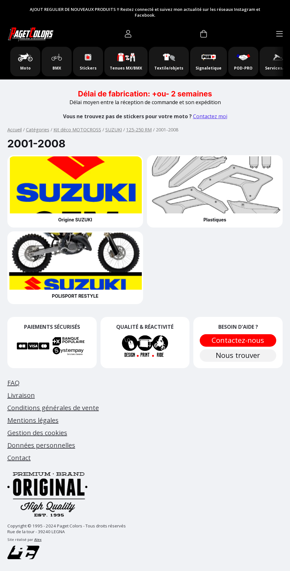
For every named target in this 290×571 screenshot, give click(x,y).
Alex (38, 539)
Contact (19, 457)
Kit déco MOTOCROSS (77, 129)
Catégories (37, 129)
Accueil (14, 129)
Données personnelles (41, 445)
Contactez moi (210, 116)
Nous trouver (238, 355)
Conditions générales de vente (53, 407)
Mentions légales (33, 420)
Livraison (21, 395)
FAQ (13, 382)
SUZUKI (113, 129)
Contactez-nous (238, 340)
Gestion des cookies (37, 432)
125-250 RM (139, 129)
